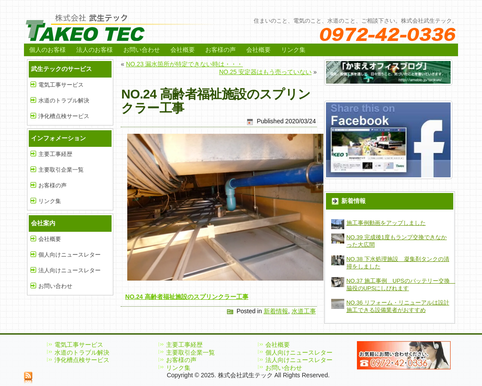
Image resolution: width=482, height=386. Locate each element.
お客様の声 (220, 49)
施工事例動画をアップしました (386, 223)
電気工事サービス (61, 84)
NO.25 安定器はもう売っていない (265, 71)
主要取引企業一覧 (61, 169)
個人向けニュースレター (69, 254)
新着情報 (276, 311)
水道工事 (304, 311)
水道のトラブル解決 (63, 100)
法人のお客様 (94, 49)
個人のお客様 (47, 49)
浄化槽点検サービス (63, 116)
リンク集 (293, 49)
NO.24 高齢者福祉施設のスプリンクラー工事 (186, 296)
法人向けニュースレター (69, 270)
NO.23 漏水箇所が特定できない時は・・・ (184, 64)
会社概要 (182, 49)
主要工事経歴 (55, 154)
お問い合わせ (141, 49)
